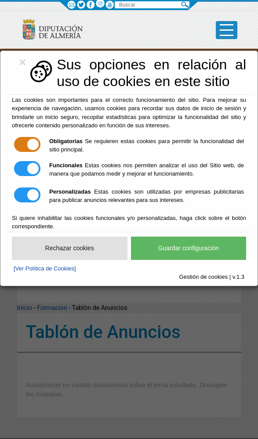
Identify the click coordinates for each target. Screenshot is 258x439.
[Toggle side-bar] (226, 30)
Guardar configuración (188, 248)
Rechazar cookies (69, 248)
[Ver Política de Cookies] (45, 268)
